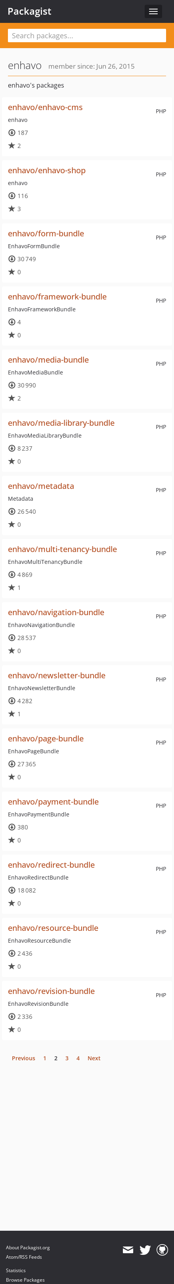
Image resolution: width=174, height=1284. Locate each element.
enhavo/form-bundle (46, 233)
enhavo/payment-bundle (53, 801)
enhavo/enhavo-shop (47, 170)
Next (94, 1058)
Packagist (30, 11)
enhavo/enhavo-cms (45, 107)
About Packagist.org (28, 1247)
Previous (23, 1058)
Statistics (16, 1270)
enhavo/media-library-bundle (61, 422)
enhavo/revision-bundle (51, 991)
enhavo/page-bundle (46, 738)
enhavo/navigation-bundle (56, 612)
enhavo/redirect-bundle (51, 864)
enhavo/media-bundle (48, 359)
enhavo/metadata (41, 486)
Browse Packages (25, 1280)
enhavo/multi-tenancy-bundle (62, 549)
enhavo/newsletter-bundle (56, 675)
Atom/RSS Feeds (24, 1257)
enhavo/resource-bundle (53, 928)
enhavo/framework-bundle (57, 296)
